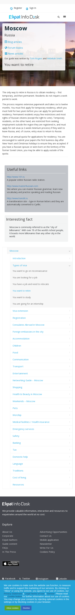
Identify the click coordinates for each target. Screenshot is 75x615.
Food (15, 352)
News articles (14, 53)
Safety (16, 435)
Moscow (14, 250)
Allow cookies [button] (12, 608)
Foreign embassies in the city (28, 331)
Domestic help (20, 456)
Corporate (7, 535)
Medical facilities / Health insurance (31, 421)
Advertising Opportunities (53, 531)
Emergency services (23, 428)
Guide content (9, 543)
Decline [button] (26, 608)
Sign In (31, 8)
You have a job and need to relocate (31, 284)
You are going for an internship (28, 303)
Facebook (10, 578)
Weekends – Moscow (24, 401)
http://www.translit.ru (17, 198)
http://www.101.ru (16, 176)
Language (18, 463)
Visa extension (20, 310)
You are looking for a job (25, 277)
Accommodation (21, 338)
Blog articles (13, 42)
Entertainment (20, 373)
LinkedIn (61, 578)
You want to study (22, 297)
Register (16, 8)
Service (51, 593)
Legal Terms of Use (34, 593)
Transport (18, 366)
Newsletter (46, 543)
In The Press (9, 551)
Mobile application (49, 539)
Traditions (18, 470)
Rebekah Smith (54, 58)
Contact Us (45, 535)
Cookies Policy (47, 551)
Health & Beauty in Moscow (27, 394)
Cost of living (19, 477)
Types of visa (20, 265)
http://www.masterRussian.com (22, 186)
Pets (15, 408)
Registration (19, 317)
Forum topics (14, 47)
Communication (21, 359)
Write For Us (46, 547)
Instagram (42, 578)
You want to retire (22, 290)
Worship (17, 414)
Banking (17, 442)
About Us (7, 531)
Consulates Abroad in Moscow (28, 324)
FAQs (5, 547)
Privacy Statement (13, 593)
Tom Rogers (36, 58)
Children (17, 345)
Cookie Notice (15, 596)
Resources (18, 484)
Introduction (19, 258)
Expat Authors (9, 539)
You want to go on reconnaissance (30, 270)
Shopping (17, 387)
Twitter (26, 578)
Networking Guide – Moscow (28, 380)
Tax (15, 449)
